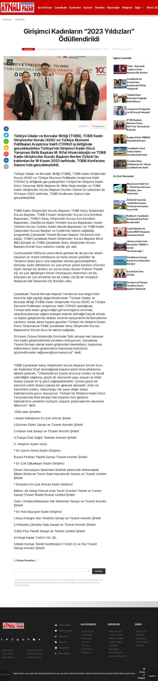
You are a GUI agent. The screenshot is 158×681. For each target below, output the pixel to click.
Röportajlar (113, 7)
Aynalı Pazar (45, 7)
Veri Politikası (8, 657)
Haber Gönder (34, 657)
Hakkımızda (7, 650)
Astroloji (139, 645)
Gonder (98, 571)
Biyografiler (141, 638)
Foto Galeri (63, 625)
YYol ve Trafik (115, 634)
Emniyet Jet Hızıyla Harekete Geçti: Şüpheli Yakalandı (137, 285)
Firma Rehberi (115, 652)
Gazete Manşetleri (118, 656)
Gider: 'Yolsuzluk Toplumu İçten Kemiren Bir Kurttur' (137, 69)
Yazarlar (61, 636)
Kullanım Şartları (34, 650)
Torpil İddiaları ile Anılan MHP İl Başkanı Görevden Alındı (138, 231)
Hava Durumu (115, 631)
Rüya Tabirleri (142, 642)
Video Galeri (63, 630)
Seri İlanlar (114, 649)
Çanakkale (61, 7)
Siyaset (87, 7)
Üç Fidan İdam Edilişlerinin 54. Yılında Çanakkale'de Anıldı (139, 164)
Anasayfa (7, 19)
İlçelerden (75, 7)
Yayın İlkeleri (8, 653)
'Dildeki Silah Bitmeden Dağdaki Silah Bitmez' (137, 98)
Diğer (138, 7)
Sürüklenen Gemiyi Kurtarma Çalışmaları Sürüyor (138, 260)
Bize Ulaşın (62, 653)
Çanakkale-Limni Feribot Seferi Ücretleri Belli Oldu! (137, 151)
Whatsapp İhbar (35, 653)
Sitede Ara (141, 631)
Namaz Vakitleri (116, 638)
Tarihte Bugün (115, 642)
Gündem (100, 7)
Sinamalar (113, 645)
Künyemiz (62, 647)
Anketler (140, 634)
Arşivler (61, 642)
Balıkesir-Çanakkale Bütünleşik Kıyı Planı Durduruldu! (137, 219)
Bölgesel (127, 7)
